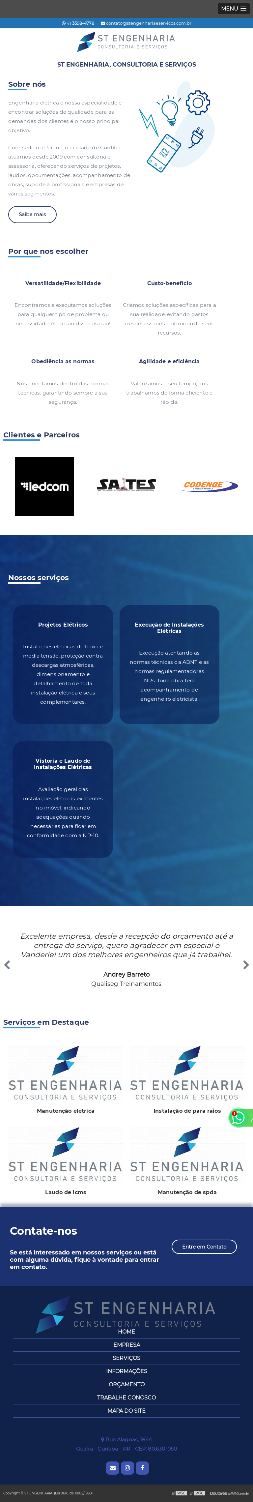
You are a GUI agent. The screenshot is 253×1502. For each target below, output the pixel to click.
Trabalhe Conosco (126, 1398)
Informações (126, 1371)
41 (78, 23)
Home (126, 1332)
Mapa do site (126, 1411)
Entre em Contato (204, 1247)
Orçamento (127, 1384)
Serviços (126, 1358)
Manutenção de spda (187, 1192)
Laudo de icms (65, 1192)
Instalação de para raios (187, 1111)
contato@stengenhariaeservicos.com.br (146, 23)
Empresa (126, 1345)
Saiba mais (32, 214)
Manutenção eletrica (66, 1111)
